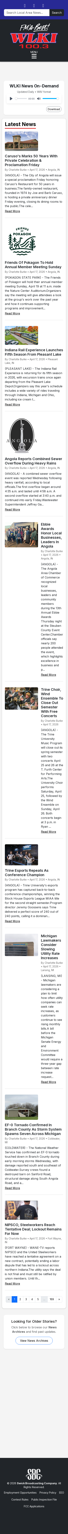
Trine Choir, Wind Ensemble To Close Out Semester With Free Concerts (52, 702)
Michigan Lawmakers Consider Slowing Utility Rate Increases (51, 947)
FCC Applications (34, 1506)
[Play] (11, 99)
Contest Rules (19, 1499)
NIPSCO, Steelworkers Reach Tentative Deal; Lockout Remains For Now (33, 1229)
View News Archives (34, 1340)
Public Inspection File (44, 1499)
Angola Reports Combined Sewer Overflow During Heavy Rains (33, 461)
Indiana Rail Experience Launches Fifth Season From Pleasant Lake (34, 352)
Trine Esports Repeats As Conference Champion (27, 872)
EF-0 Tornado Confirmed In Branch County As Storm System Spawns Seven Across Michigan (33, 1129)
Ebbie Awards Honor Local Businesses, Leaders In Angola (51, 535)
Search (57, 12)
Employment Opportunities (20, 1492)
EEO (61, 1492)
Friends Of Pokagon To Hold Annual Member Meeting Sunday (33, 264)
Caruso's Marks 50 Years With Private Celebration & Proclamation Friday (31, 160)
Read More (12, 211)
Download (54, 109)
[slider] (21, 98)
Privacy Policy (48, 1492)
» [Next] (59, 1299)
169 (52, 1299)
